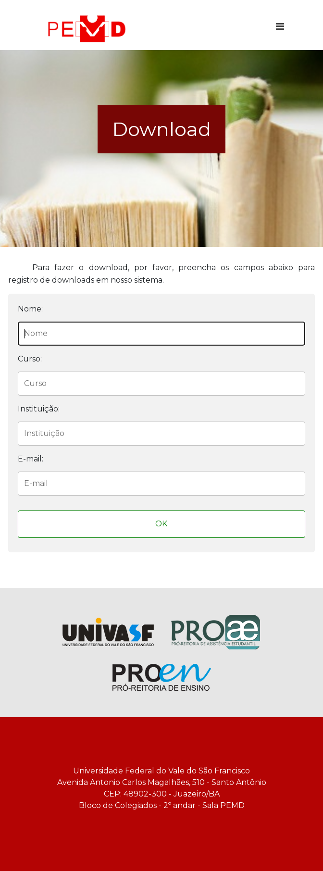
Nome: (30, 308)
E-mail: (30, 458)
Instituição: (39, 408)
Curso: (30, 358)
